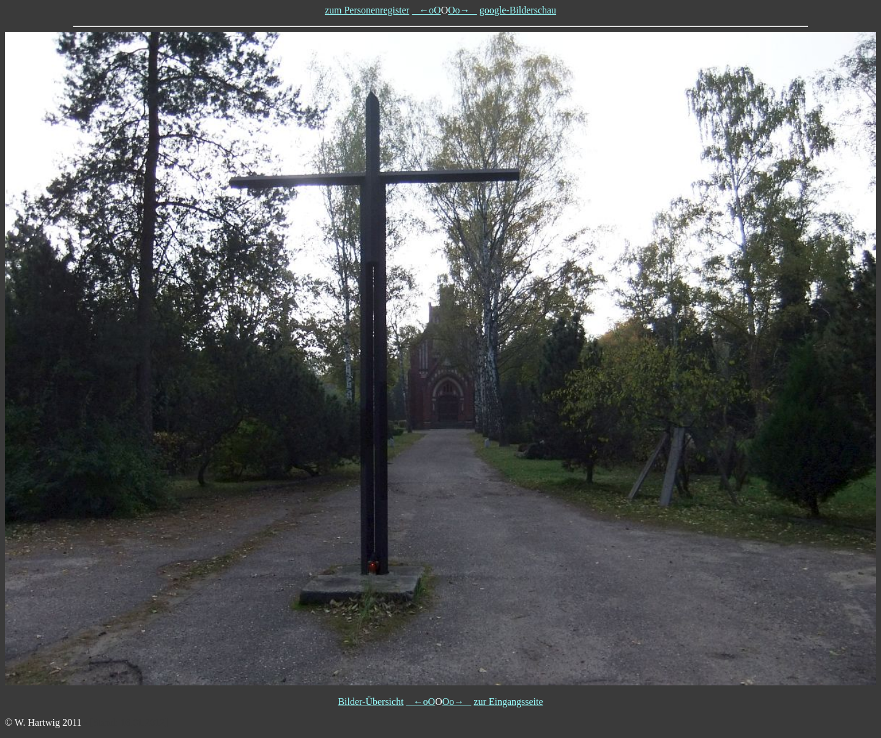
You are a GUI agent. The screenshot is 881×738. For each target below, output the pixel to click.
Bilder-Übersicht (370, 701)
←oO (426, 10)
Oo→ (462, 10)
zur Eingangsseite (508, 701)
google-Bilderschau (518, 10)
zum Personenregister (367, 10)
